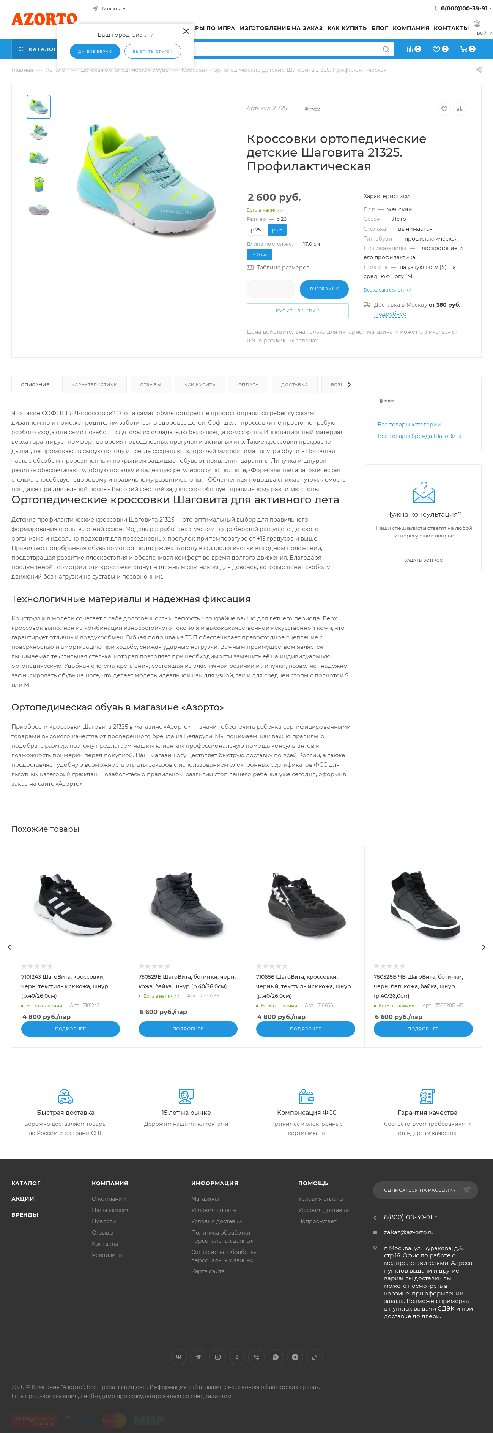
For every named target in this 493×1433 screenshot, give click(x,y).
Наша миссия (111, 1217)
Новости (104, 1229)
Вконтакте (179, 1365)
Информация (214, 1190)
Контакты (105, 1251)
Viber (256, 1365)
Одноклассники (237, 1365)
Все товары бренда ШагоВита (419, 436)
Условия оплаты (213, 1217)
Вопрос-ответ (317, 1229)
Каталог (26, 1190)
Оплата (248, 384)
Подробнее (390, 314)
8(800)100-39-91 (464, 8)
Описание (35, 384)
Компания (110, 1190)
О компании (109, 1206)
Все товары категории (409, 424)
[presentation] (9, 947)
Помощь (313, 1190)
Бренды (24, 1222)
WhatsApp (276, 1365)
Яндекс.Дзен (295, 1365)
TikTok (314, 1365)
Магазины (205, 1206)
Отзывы (151, 384)
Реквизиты (107, 1262)
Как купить (200, 384)
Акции (23, 1206)
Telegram (198, 1365)
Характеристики (94, 384)
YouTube (217, 1365)
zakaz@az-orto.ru (409, 1239)
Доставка (294, 384)
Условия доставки (216, 1229)
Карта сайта (208, 1279)
